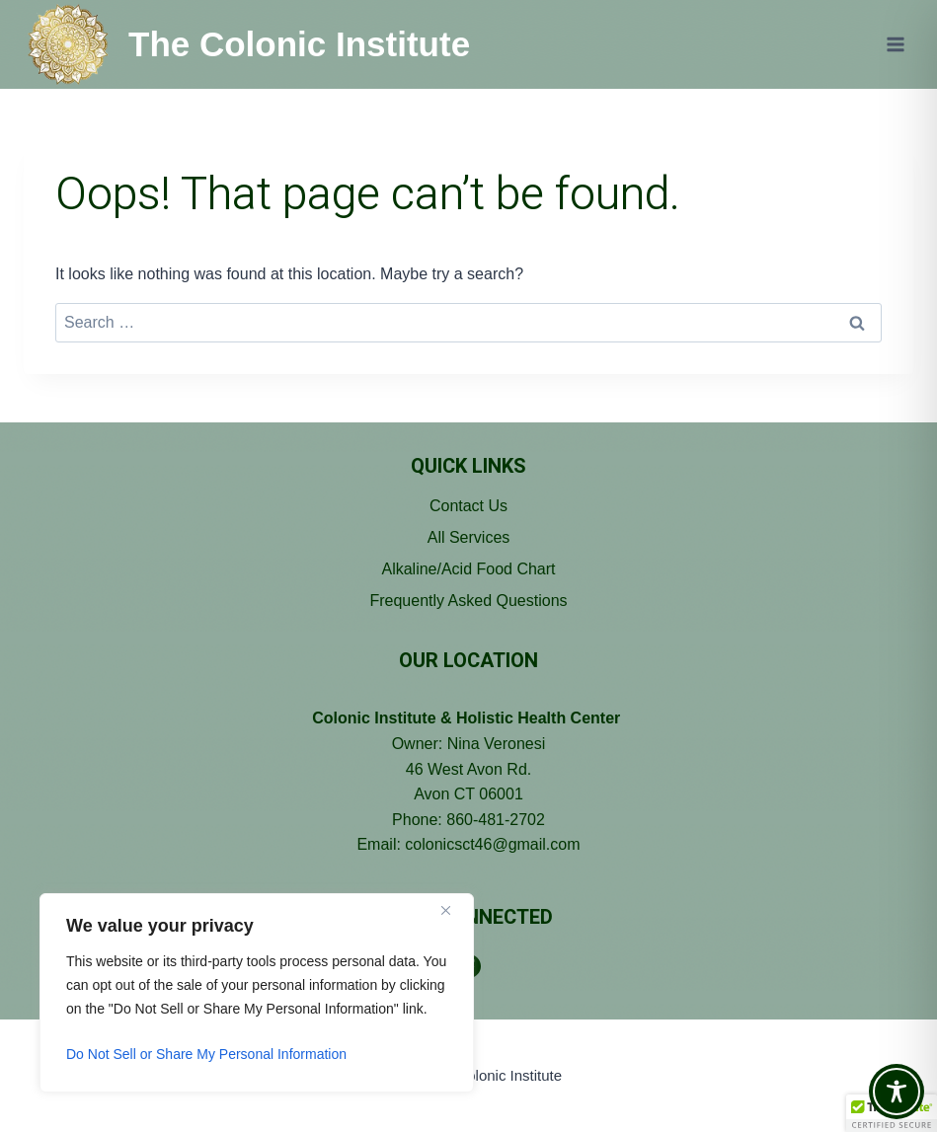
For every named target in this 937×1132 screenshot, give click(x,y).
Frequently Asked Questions (468, 600)
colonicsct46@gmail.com (492, 844)
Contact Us (468, 505)
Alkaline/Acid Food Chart (468, 569)
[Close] (453, 910)
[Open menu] (895, 44)
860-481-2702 (495, 819)
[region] (256, 993)
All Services (469, 537)
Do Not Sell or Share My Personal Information (206, 1054)
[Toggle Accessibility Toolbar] (896, 1091)
